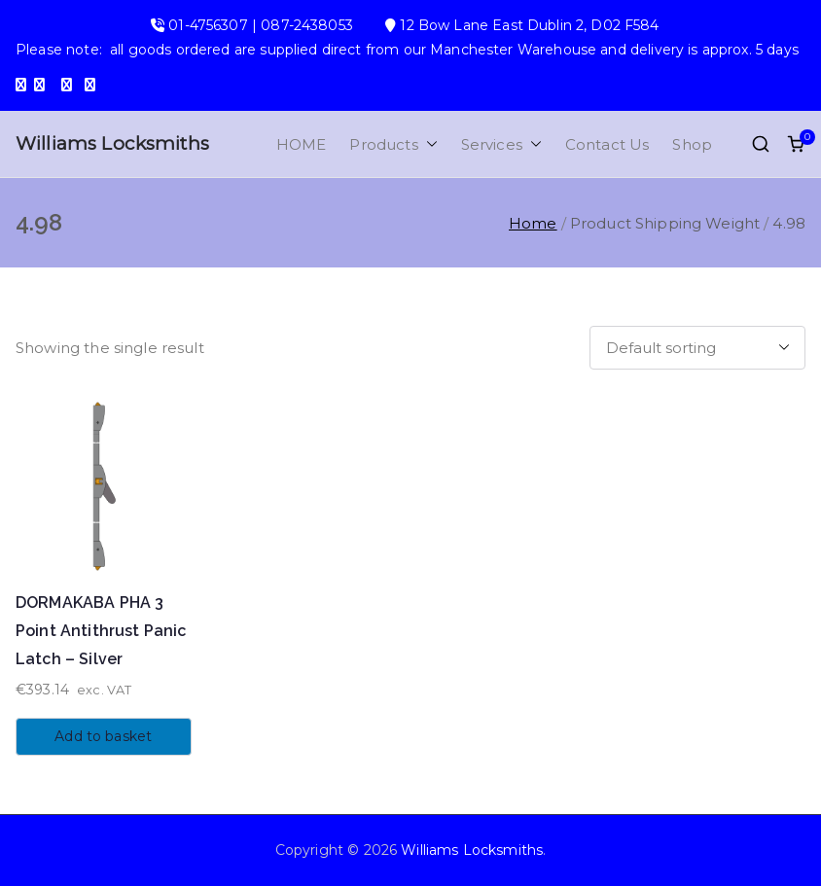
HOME (301, 144)
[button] (428, 144)
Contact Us (607, 144)
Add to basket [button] (103, 736)
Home (533, 223)
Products (393, 144)
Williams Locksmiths (112, 143)
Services (501, 144)
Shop (692, 144)
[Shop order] (697, 348)
